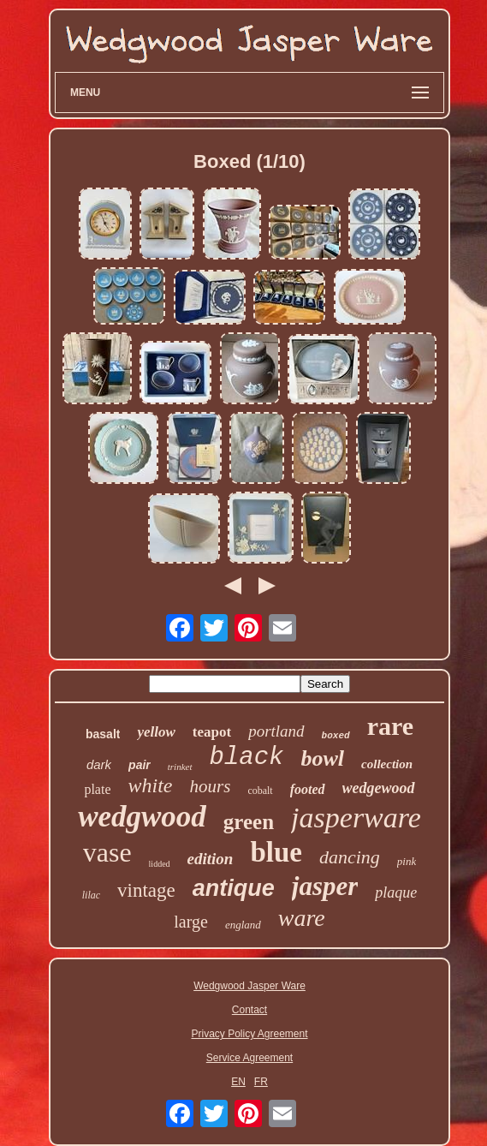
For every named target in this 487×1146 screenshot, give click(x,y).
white (150, 785)
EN (238, 1082)
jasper (325, 886)
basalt (103, 734)
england (243, 924)
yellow (156, 732)
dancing (349, 857)
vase (107, 852)
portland (276, 731)
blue (276, 852)
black (247, 757)
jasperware (356, 817)
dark (98, 764)
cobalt (259, 791)
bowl (323, 758)
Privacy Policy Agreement (249, 1034)
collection (387, 764)
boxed (336, 736)
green (248, 821)
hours (210, 786)
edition (210, 859)
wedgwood (142, 816)
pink (406, 861)
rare (390, 726)
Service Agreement (249, 1058)
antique (234, 888)
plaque (396, 892)
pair (139, 765)
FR (261, 1082)
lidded (159, 863)
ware (301, 917)
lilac (91, 895)
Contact (249, 1010)
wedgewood (378, 788)
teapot (212, 732)
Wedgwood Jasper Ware (249, 986)
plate (97, 789)
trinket (180, 766)
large (191, 921)
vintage (146, 890)
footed (307, 789)
